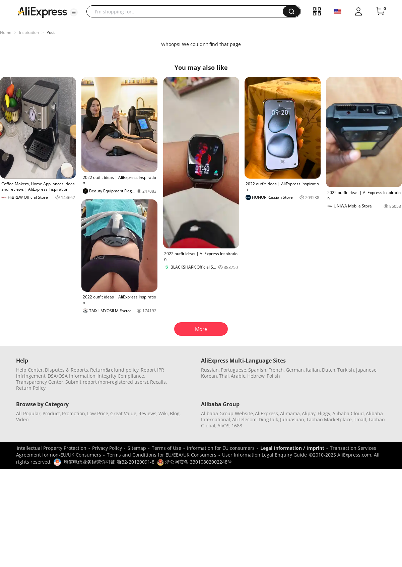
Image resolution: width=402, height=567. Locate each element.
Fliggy (324, 413)
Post (51, 32)
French (276, 370)
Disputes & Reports (66, 370)
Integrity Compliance (120, 376)
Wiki (163, 413)
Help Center (29, 370)
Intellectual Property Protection (51, 448)
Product (51, 413)
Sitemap (137, 448)
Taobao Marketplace (329, 419)
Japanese (366, 370)
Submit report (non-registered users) (106, 382)
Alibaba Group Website (227, 413)
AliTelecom (244, 419)
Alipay (309, 413)
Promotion (73, 413)
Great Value (123, 413)
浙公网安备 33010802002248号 (194, 462)
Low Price (97, 413)
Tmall (360, 419)
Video (22, 419)
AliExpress (266, 413)
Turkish (345, 370)
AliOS (223, 425)
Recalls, (158, 382)
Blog (175, 413)
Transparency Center (39, 382)
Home (5, 32)
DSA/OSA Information (71, 376)
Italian (313, 370)
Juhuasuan (292, 419)
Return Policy (31, 388)
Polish (273, 376)
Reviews (147, 413)
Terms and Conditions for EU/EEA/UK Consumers (161, 455)
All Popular (28, 413)
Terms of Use (166, 448)
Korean (209, 376)
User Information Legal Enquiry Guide (264, 455)
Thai (224, 376)
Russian (210, 370)
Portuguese (233, 370)
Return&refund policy (114, 370)
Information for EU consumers (221, 448)
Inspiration (29, 32)
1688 (236, 425)
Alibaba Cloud (348, 413)
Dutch (328, 370)
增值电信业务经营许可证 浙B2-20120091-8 (109, 462)
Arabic (238, 376)
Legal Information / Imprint (292, 448)
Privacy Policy (107, 448)
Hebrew (256, 376)
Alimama (290, 413)
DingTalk (268, 419)
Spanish (257, 370)
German (295, 370)
